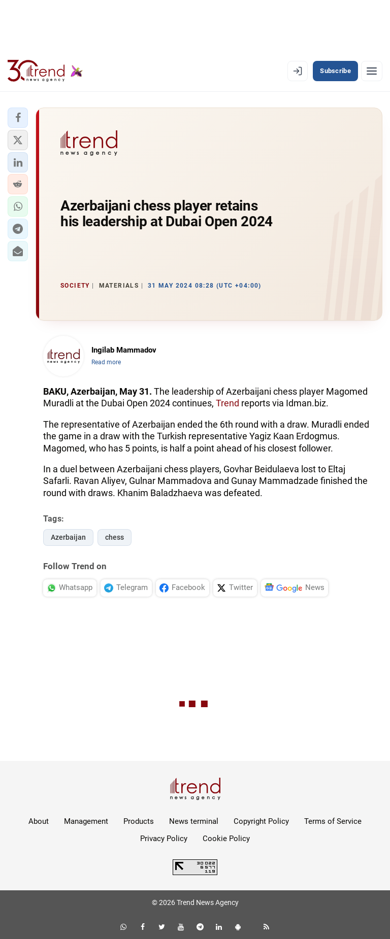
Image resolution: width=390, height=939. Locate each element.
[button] (17, 117)
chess (114, 537)
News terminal (193, 821)
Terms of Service (333, 821)
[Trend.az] (45, 71)
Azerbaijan (68, 537)
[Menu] (371, 71)
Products (138, 821)
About (38, 821)
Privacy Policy (163, 838)
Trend (227, 403)
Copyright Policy (261, 821)
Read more (106, 362)
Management (86, 821)
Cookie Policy (226, 838)
